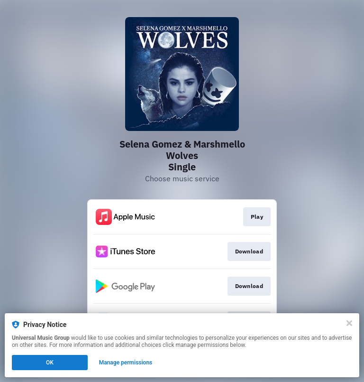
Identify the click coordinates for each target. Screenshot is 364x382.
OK (50, 362)
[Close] (349, 323)
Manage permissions (126, 362)
